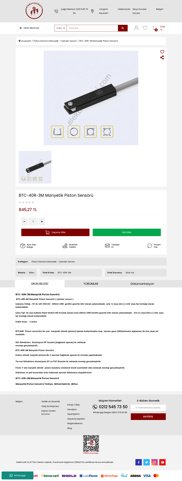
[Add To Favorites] (162, 52)
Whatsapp (18, 475)
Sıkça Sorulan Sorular (140, 11)
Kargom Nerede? (103, 11)
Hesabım (72, 409)
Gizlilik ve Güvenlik (50, 401)
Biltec (32, 272)
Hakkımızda (124, 9)
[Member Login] (136, 28)
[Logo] (33, 11)
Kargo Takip (73, 404)
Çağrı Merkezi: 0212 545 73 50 (74, 11)
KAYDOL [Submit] (148, 416)
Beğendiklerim (74, 423)
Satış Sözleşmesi (50, 406)
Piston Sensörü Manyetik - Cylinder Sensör (53, 261)
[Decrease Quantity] (24, 221)
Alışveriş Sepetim (76, 418)
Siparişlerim (73, 414)
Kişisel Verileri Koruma (48, 412)
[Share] (162, 57)
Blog (69, 428)
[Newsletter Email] (148, 408)
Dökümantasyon (142, 284)
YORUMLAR (91, 284)
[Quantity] (33, 222)
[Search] (92, 28)
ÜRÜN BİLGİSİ (39, 284)
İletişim (159, 9)
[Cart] (158, 28)
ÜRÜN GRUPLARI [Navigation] (29, 28)
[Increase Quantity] (42, 221)
